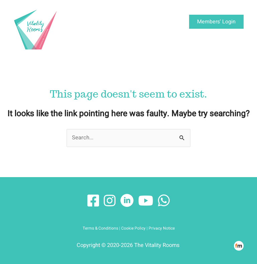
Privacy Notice (162, 228)
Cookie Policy (133, 228)
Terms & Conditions (100, 228)
